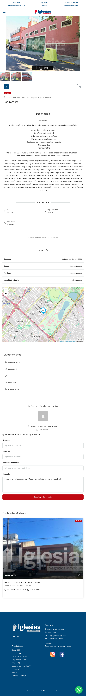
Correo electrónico (10, 464)
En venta (8, 94)
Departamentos (18, 657)
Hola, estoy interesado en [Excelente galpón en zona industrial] (43, 486)
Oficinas (15, 670)
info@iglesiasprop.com (16, 6)
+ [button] (6, 291)
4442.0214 (16, 3)
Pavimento (12, 384)
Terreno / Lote (18, 677)
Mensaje (6, 475)
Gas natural (12, 370)
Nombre (6, 441)
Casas (14, 651)
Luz (9, 377)
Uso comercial (13, 390)
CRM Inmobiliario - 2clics (50, 692)
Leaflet (62, 342)
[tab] (7, 87)
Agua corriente (14, 363)
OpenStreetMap (71, 342)
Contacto (49, 645)
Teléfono (6, 452)
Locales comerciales (20, 667)
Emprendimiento (18, 661)
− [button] (6, 295)
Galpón (15, 664)
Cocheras (15, 654)
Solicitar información (43, 498)
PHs (13, 673)
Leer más (15, 637)
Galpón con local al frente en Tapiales (22, 583)
